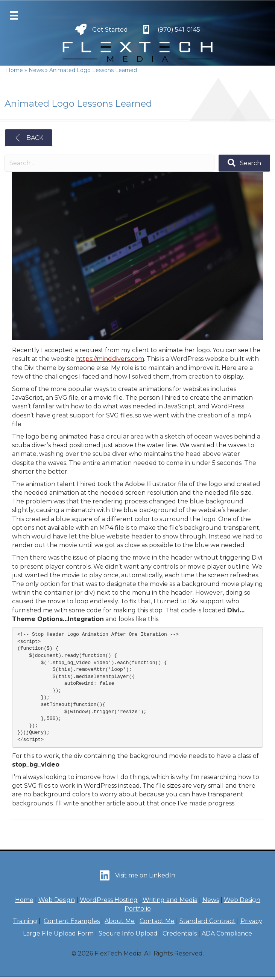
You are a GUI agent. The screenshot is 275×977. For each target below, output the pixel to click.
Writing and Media (170, 899)
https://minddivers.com (110, 358)
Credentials (180, 933)
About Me (120, 921)
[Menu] (14, 15)
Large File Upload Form (58, 933)
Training (25, 921)
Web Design (56, 899)
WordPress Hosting (109, 899)
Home (24, 899)
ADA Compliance (227, 933)
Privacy (251, 921)
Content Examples (72, 921)
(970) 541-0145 (179, 29)
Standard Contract (207, 921)
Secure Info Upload (128, 933)
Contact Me (157, 921)
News (210, 899)
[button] (244, 163)
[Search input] (109, 163)
